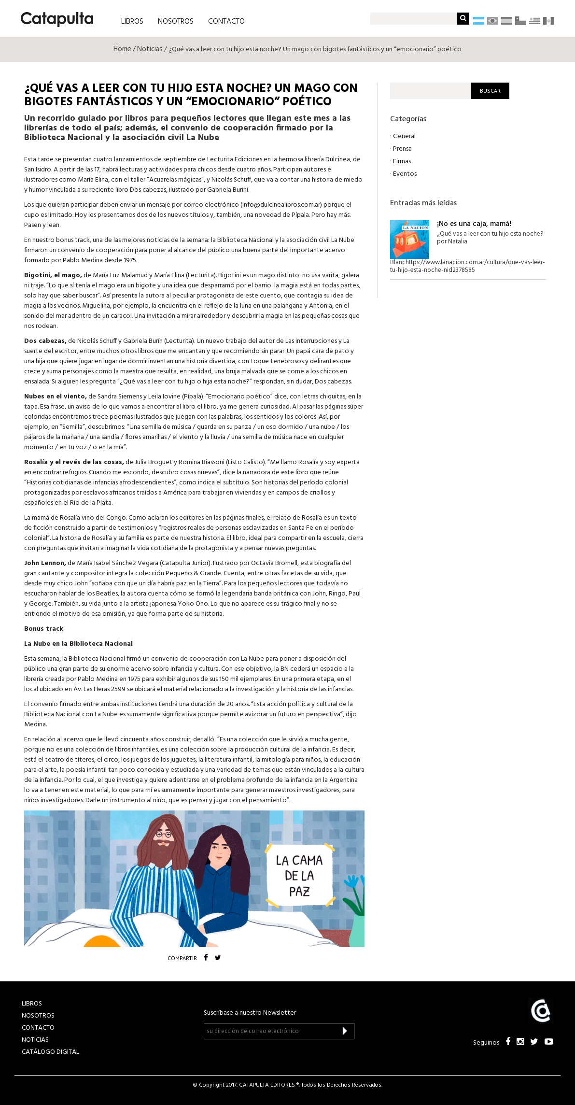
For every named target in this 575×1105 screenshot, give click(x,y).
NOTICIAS (35, 1040)
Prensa (402, 149)
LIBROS (132, 21)
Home (122, 49)
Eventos (405, 174)
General (404, 136)
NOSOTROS (176, 21)
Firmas (402, 161)
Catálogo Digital (50, 1052)
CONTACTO (226, 21)
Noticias (150, 49)
